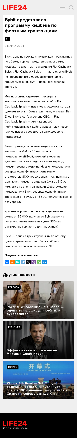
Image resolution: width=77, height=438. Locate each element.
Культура (14, 327)
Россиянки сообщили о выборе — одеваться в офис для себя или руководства (35, 310)
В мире (12, 367)
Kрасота (13, 287)
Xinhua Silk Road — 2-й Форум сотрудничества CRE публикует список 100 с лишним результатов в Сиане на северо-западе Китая (37, 388)
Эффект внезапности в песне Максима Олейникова (32, 352)
